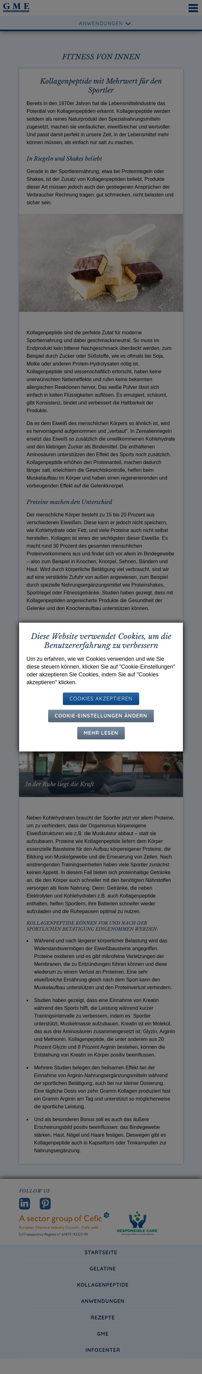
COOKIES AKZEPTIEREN (100, 698)
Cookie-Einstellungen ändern (101, 715)
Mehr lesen (101, 732)
